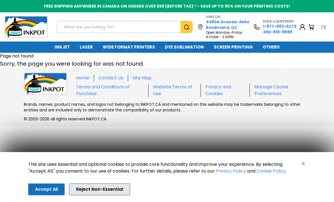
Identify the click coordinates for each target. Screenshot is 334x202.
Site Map (142, 78)
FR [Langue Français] (323, 27)
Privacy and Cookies (218, 90)
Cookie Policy (271, 171)
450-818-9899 (277, 32)
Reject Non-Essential (99, 189)
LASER (86, 47)
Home (82, 78)
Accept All (46, 189)
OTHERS (271, 47)
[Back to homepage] (26, 27)
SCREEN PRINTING (233, 47)
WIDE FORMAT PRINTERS (129, 47)
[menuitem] (62, 47)
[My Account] (302, 27)
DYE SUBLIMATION (184, 47)
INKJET (62, 47)
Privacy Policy (231, 171)
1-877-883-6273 (279, 26)
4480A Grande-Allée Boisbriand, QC (228, 24)
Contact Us (110, 78)
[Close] (303, 163)
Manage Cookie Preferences (271, 90)
